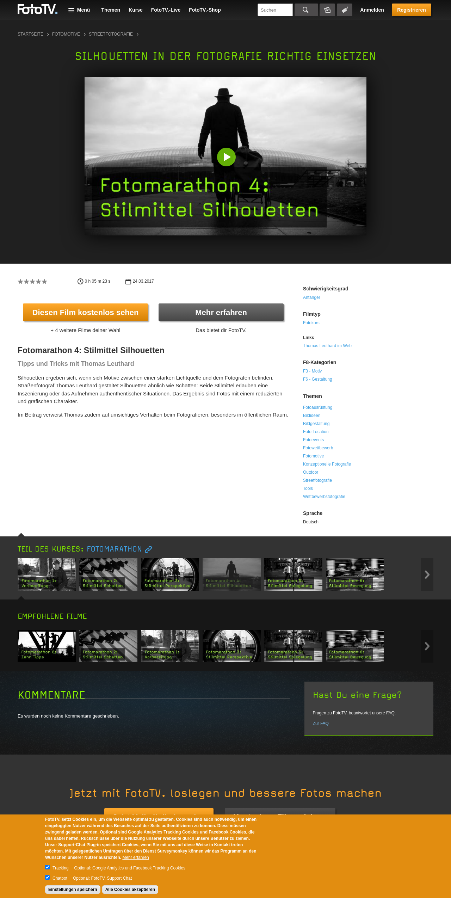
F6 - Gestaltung (317, 379)
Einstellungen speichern (72, 889)
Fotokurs (311, 322)
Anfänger (311, 297)
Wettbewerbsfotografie (324, 496)
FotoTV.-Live (166, 10)
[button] (227, 158)
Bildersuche (327, 10)
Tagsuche (344, 10)
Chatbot (59, 878)
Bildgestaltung (316, 423)
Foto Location (316, 431)
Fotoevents (313, 439)
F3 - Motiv (312, 371)
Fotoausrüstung (317, 407)
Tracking (60, 868)
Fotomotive (66, 34)
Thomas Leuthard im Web (327, 345)
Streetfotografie (111, 34)
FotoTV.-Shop (205, 10)
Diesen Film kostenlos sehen (85, 312)
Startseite (30, 34)
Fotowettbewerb (318, 447)
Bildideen (311, 415)
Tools (308, 488)
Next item (427, 574)
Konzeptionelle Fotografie (327, 464)
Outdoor (310, 472)
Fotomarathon (114, 549)
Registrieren (411, 10)
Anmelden (372, 10)
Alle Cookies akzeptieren (130, 889)
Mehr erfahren (221, 312)
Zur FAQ (321, 723)
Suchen (306, 10)
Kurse (136, 10)
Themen (110, 10)
